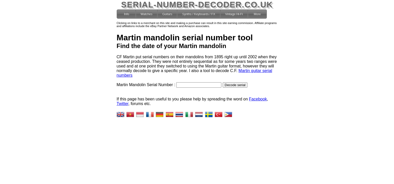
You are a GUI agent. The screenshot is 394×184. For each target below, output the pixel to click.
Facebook (258, 99)
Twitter (122, 103)
